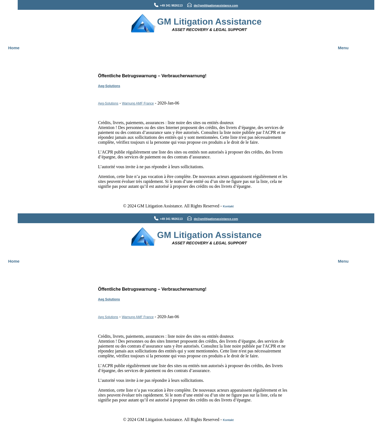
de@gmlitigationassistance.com (216, 5)
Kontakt (228, 206)
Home (14, 47)
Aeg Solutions (109, 299)
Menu (343, 47)
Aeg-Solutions (109, 86)
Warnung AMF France (138, 103)
